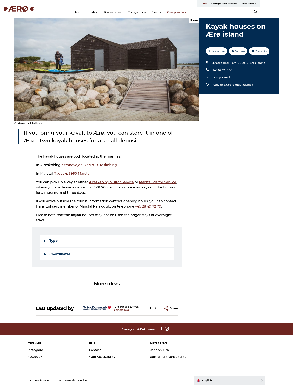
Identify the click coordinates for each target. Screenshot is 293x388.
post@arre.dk (222, 77)
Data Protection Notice (74, 380)
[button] (153, 308)
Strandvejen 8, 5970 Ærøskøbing (89, 165)
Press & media (270, 3)
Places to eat (130, 12)
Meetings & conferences (245, 3)
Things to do (153, 12)
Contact (96, 350)
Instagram (39, 350)
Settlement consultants (168, 357)
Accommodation (103, 12)
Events (173, 12)
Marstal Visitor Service (157, 182)
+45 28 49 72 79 (148, 206)
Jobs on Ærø (159, 350)
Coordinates (57, 254)
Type (51, 241)
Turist (225, 3)
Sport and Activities (239, 84)
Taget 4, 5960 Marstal (73, 174)
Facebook (38, 357)
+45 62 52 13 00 (222, 70)
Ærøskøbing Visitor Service (111, 182)
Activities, (219, 84)
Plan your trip (192, 12)
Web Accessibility (103, 357)
